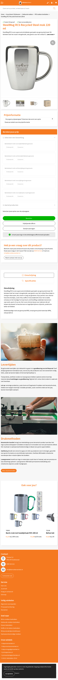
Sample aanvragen (29, 228)
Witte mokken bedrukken (9, 619)
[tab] (29, 275)
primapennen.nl (7, 652)
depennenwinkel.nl (8, 643)
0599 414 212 (38, 251)
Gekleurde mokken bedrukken (10, 622)
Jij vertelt (4, 589)
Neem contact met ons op (13, 258)
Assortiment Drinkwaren (13, 14)
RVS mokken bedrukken (41, 14)
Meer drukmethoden (8, 471)
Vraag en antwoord (7, 591)
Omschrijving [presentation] (30, 275)
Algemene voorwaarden (8, 604)
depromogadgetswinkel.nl (10, 649)
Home (2, 14)
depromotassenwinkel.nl (9, 646)
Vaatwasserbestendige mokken (11, 634)
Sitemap (3, 594)
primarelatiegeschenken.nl (10, 655)
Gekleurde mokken (27, 14)
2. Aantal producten (10, 205)
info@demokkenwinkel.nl (12, 253)
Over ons (3, 586)
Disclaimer (4, 610)
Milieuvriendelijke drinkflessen (10, 631)
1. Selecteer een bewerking (13, 137)
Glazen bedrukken (6, 625)
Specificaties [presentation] (30, 280)
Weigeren (17, 673)
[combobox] (29, 8)
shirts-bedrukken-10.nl (9, 658)
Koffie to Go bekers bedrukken (10, 628)
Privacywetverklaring (7, 607)
